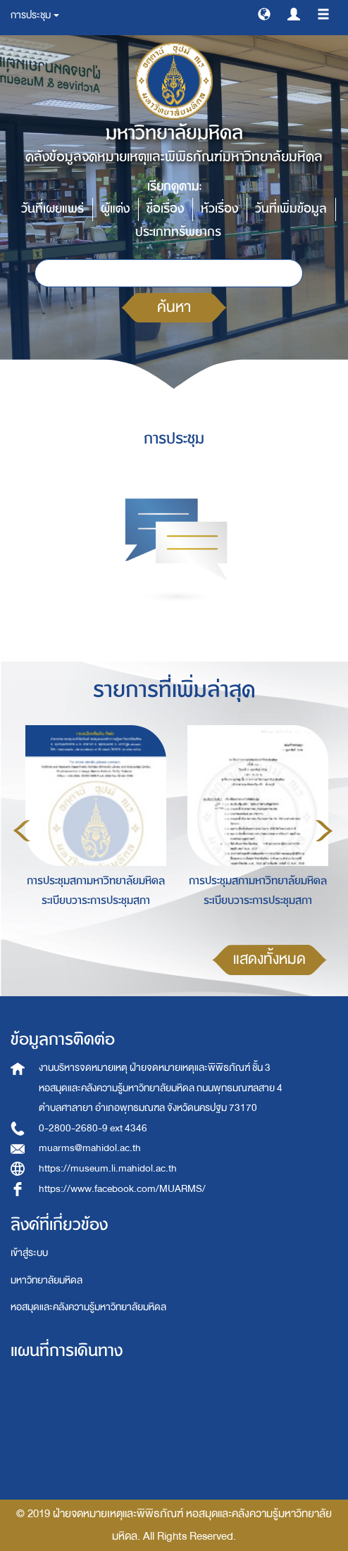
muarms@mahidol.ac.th (90, 1148)
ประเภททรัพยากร (178, 232)
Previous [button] (21, 830)
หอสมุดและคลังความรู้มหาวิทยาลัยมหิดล (88, 1307)
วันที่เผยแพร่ (52, 209)
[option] (92, 829)
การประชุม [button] (35, 15)
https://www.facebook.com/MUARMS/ (122, 1189)
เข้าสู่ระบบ (29, 1253)
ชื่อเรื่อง (165, 209)
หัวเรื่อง (219, 209)
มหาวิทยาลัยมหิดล (46, 1280)
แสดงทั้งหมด (269, 959)
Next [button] (324, 830)
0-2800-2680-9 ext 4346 (93, 1128)
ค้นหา (174, 307)
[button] (264, 13)
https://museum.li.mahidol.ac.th (108, 1168)
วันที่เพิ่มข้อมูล (291, 209)
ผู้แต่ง (115, 209)
